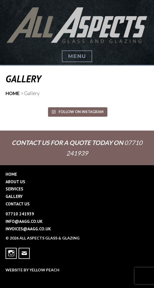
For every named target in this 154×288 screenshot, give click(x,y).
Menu (77, 56)
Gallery (14, 196)
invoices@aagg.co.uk (28, 228)
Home (11, 174)
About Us (15, 181)
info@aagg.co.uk (24, 221)
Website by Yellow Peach (32, 269)
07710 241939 (20, 213)
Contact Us (18, 204)
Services (14, 189)
